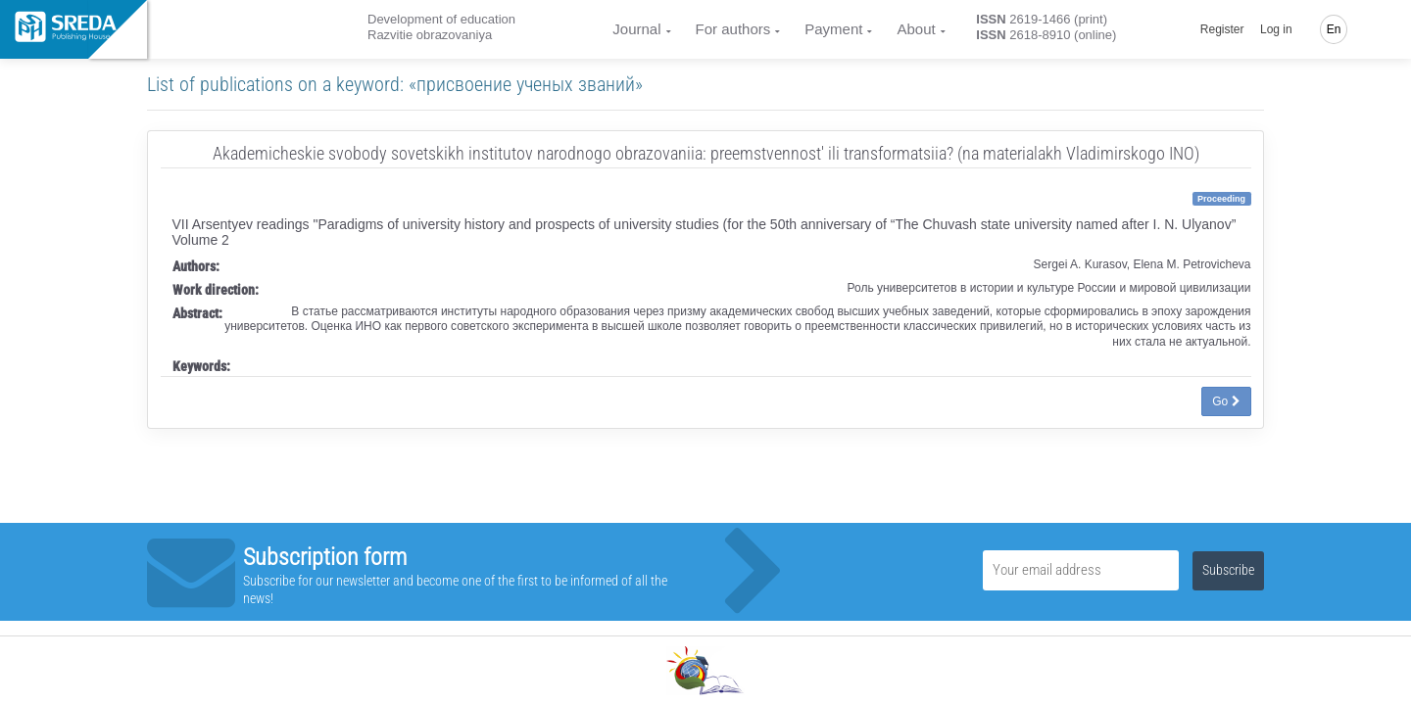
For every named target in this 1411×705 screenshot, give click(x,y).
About (916, 29)
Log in (1276, 29)
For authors (733, 29)
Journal (636, 29)
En (1334, 29)
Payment (833, 29)
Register (1222, 29)
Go (1226, 401)
